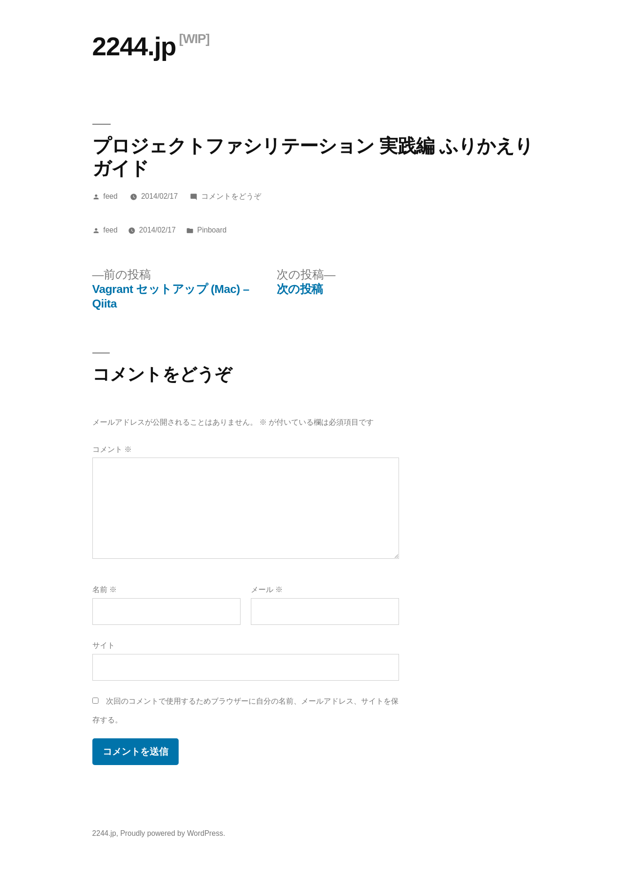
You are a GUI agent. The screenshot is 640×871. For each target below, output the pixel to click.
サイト (103, 645)
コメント (112, 449)
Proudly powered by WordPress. (172, 833)
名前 (104, 589)
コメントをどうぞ (231, 196)
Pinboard (212, 230)
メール (267, 589)
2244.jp (134, 46)
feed (110, 196)
